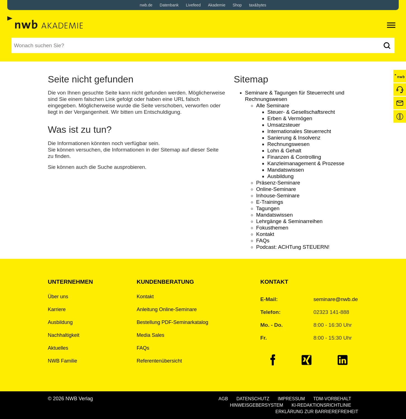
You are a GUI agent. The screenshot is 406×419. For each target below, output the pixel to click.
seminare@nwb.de (335, 299)
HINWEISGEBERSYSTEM (256, 405)
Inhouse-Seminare (277, 195)
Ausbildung (280, 176)
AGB (223, 398)
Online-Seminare (276, 189)
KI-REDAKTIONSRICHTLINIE (321, 405)
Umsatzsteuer (283, 125)
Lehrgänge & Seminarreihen (289, 221)
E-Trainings (269, 202)
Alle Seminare (272, 105)
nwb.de (146, 5)
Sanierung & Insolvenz (293, 138)
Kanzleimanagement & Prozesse (305, 163)
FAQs (263, 240)
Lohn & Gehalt (284, 150)
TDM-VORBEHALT (332, 398)
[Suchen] (387, 45)
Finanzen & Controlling (294, 157)
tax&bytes (257, 5)
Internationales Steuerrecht (299, 131)
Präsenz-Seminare (278, 183)
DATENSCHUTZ (252, 398)
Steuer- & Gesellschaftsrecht (301, 112)
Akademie (216, 5)
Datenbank (169, 5)
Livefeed (193, 5)
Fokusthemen (272, 228)
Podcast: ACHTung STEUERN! (292, 247)
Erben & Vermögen (289, 118)
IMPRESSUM (291, 398)
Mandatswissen (285, 170)
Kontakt (265, 234)
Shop (237, 5)
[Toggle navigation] (391, 25)
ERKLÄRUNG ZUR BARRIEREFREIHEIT (316, 411)
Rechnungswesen (288, 144)
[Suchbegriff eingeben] (195, 45)
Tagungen (267, 208)
